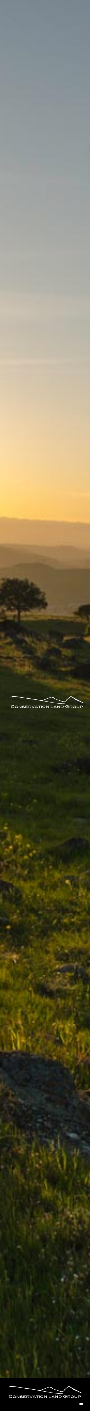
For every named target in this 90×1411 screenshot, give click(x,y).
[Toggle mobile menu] (81, 1405)
